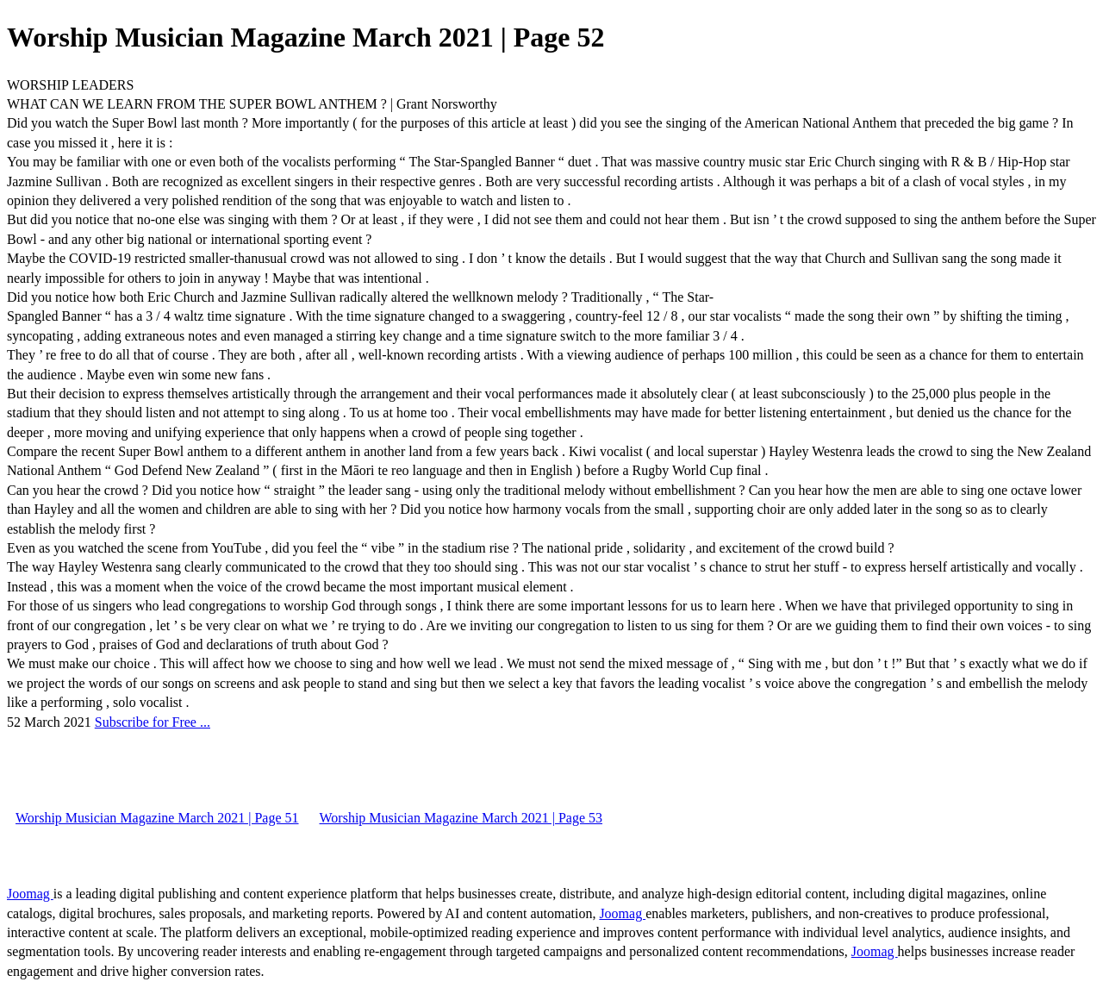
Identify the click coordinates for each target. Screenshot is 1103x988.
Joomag (30, 893)
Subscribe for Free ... (152, 722)
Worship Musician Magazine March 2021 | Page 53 (461, 817)
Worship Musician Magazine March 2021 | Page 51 (157, 817)
